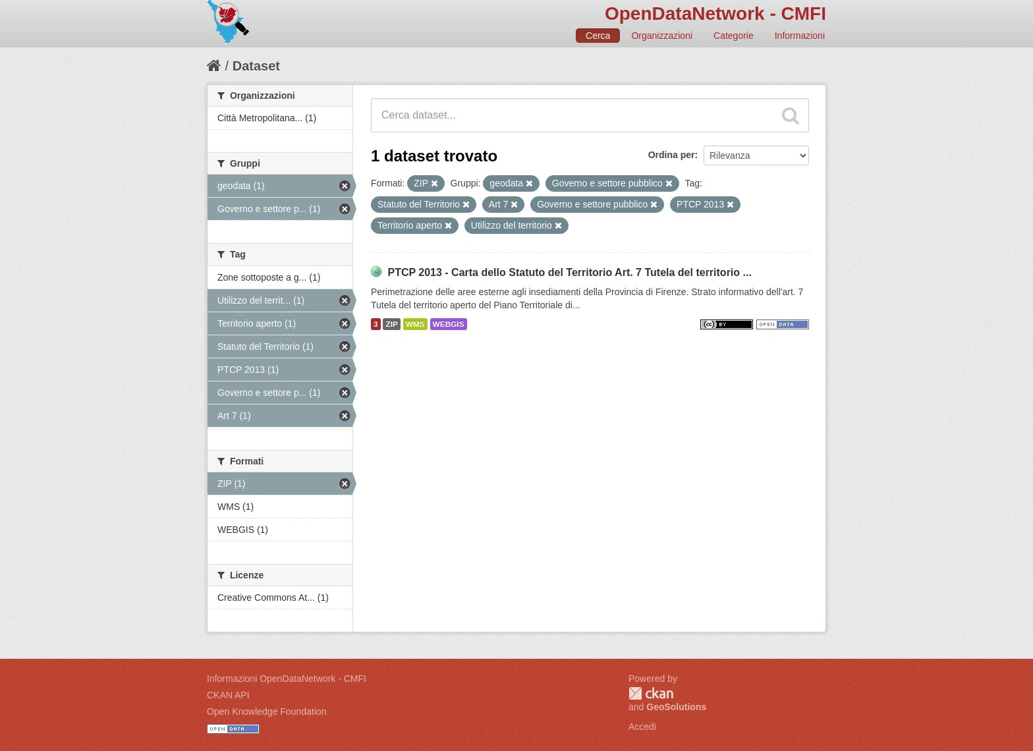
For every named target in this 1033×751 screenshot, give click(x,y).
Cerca (598, 35)
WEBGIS (448, 324)
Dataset (256, 66)
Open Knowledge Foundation (266, 711)
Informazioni (800, 35)
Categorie (733, 35)
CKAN (650, 693)
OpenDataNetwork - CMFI (715, 13)
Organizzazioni (661, 35)
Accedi (642, 726)
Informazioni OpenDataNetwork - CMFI (286, 678)
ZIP (391, 324)
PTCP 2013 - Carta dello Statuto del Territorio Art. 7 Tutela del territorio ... (569, 272)
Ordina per (671, 155)
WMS (415, 324)
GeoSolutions (676, 707)
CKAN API (228, 695)
